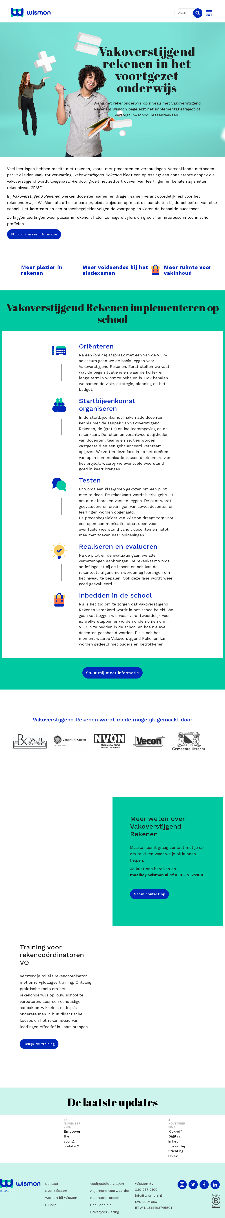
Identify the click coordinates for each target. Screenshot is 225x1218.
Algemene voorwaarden (110, 1191)
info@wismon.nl (148, 1195)
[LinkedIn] (215, 1184)
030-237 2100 (146, 1189)
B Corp (50, 1205)
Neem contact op (149, 894)
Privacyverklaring (104, 1212)
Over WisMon (56, 1191)
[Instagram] (182, 1184)
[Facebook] (204, 1184)
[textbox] (187, 13)
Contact (51, 1183)
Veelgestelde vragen (107, 1183)
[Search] (197, 13)
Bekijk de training (39, 1044)
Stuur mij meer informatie (34, 234)
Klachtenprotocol (104, 1198)
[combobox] (189, 13)
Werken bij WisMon (61, 1198)
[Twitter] (193, 1184)
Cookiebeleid (101, 1205)
